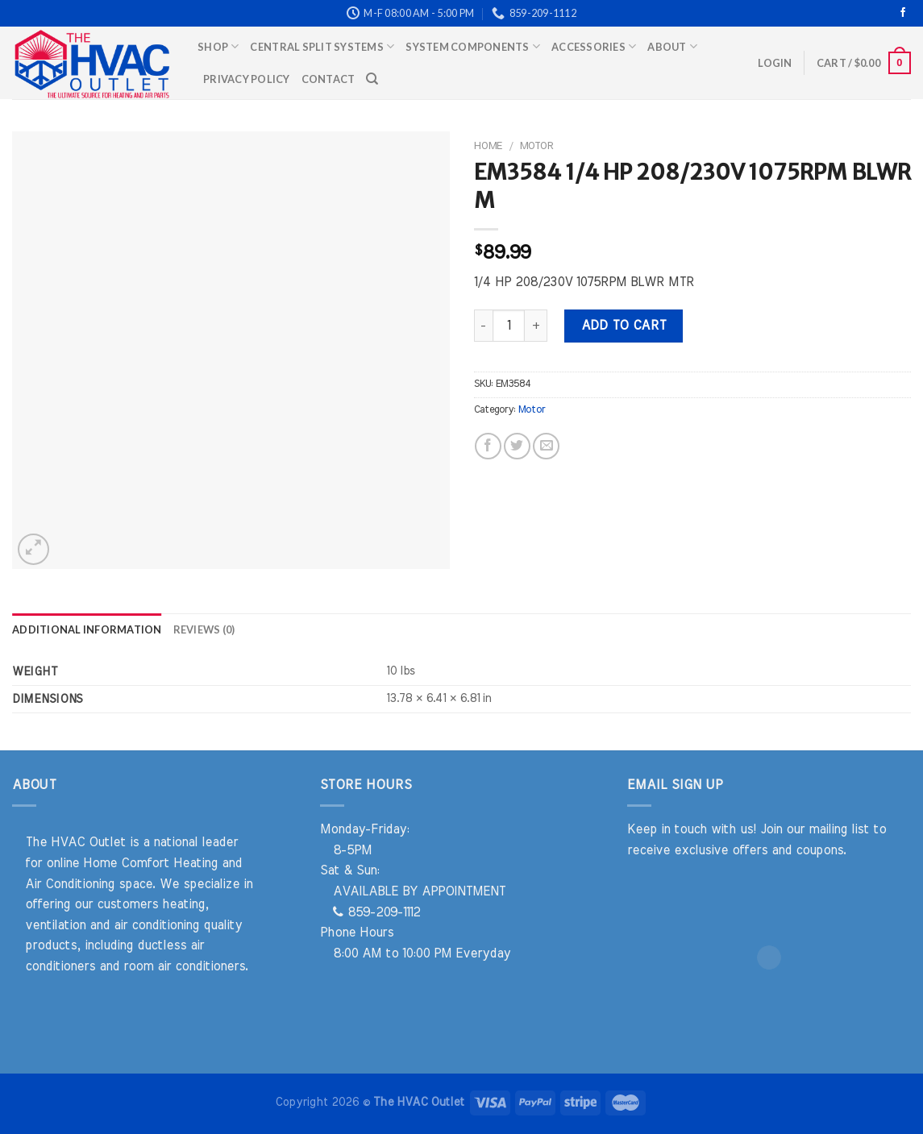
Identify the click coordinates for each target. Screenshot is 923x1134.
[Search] (372, 79)
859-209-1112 (376, 912)
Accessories (593, 46)
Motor (536, 146)
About (672, 46)
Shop (218, 46)
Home (488, 146)
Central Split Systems (322, 46)
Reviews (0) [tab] (204, 629)
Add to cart (624, 325)
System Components (472, 46)
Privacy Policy (246, 79)
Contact (328, 79)
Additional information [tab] (87, 629)
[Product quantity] (509, 325)
